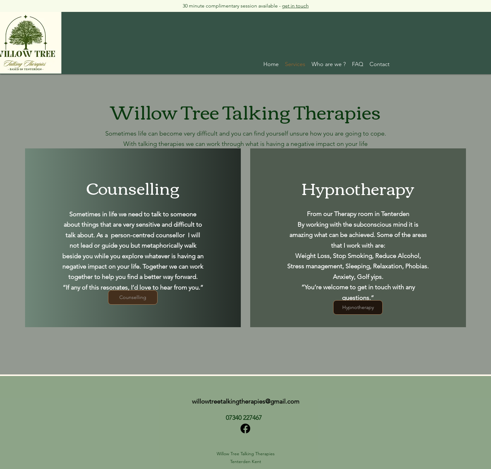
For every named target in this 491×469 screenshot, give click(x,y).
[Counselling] (133, 297)
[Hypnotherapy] (358, 307)
